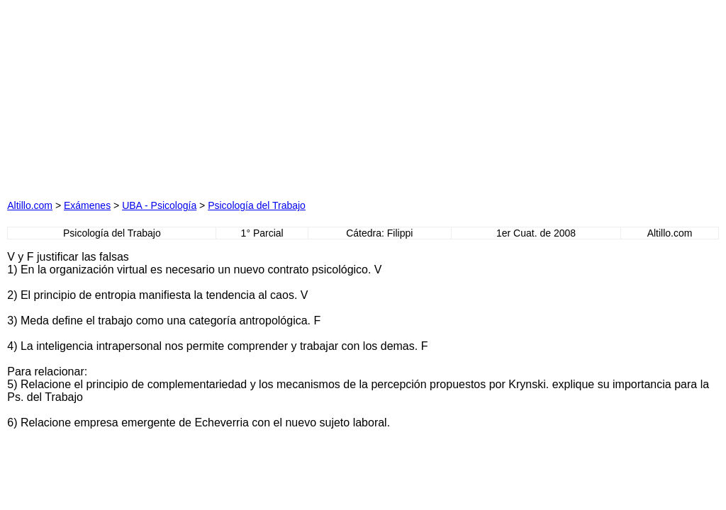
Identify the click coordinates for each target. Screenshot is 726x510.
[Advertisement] (221, 95)
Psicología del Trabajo (257, 205)
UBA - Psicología (159, 205)
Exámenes (87, 205)
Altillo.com (29, 205)
